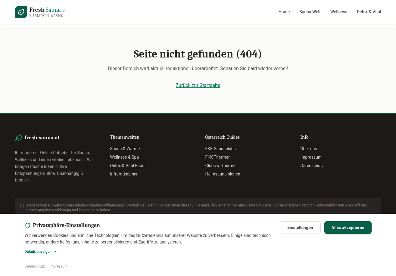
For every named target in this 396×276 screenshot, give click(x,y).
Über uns (309, 148)
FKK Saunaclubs (220, 148)
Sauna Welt (309, 11)
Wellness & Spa (124, 157)
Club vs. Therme (220, 165)
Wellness (338, 11)
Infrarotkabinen (124, 174)
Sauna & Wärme (125, 148)
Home (284, 11)
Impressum (58, 266)
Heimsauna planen (222, 174)
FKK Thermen (218, 157)
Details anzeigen (41, 252)
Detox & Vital (369, 11)
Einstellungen (300, 227)
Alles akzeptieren (348, 227)
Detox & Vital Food (127, 165)
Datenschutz (35, 266)
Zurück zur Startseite (198, 85)
